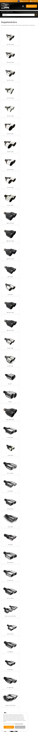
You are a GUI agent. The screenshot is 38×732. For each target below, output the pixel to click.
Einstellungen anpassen (20, 727)
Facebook (4, 706)
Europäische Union (23, 1)
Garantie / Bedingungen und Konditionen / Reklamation (12, 685)
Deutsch (33, 1)
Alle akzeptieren (9, 727)
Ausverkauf (3, 693)
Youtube (4, 704)
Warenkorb (31, 6)
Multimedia (3, 697)
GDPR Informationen (5, 684)
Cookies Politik (4, 682)
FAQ (2, 698)
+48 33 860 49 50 (6, 712)
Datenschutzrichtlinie (19, 723)
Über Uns (3, 692)
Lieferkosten (3, 687)
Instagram (4, 708)
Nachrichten (3, 695)
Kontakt (2, 700)
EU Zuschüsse (4, 681)
